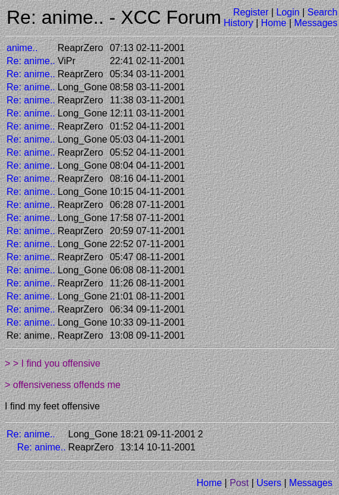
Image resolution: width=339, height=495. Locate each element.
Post (239, 483)
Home (274, 23)
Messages (316, 23)
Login (288, 12)
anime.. (22, 48)
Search (322, 12)
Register (251, 12)
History (238, 23)
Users (268, 483)
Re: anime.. (31, 61)
